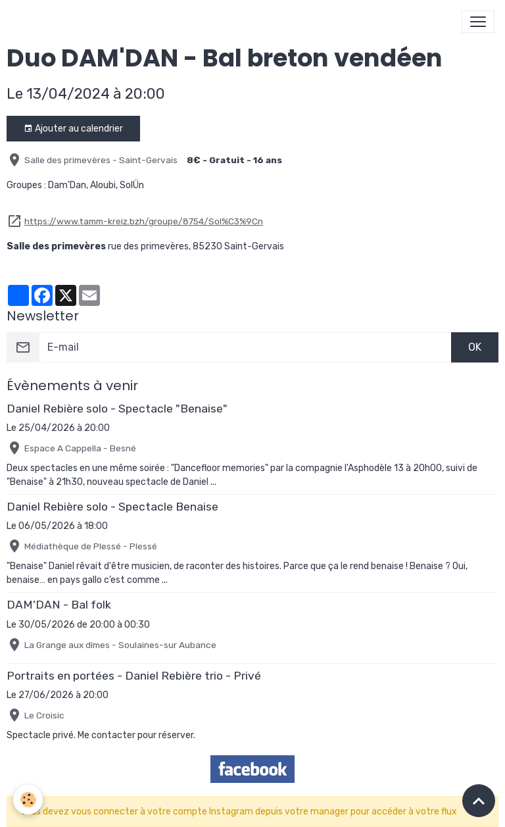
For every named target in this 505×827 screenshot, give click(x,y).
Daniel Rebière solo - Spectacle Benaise (112, 506)
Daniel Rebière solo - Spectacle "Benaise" (117, 408)
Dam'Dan (67, 185)
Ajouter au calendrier (73, 129)
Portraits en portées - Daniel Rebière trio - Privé (134, 675)
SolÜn (132, 185)
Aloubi (103, 185)
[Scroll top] (478, 800)
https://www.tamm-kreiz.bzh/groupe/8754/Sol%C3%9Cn (143, 221)
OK (474, 347)
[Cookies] (28, 799)
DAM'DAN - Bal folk (59, 604)
